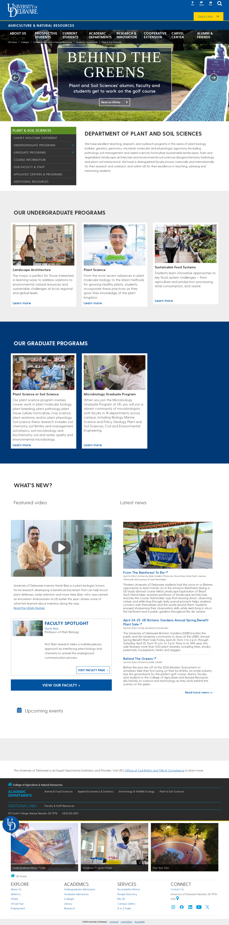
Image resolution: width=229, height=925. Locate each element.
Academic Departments (100, 35)
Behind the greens (138, 658)
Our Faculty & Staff (29, 167)
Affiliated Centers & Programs (38, 174)
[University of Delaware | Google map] (177, 898)
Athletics (16, 894)
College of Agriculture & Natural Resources (52, 42)
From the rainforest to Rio (144, 572)
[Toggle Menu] (73, 145)
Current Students (70, 35)
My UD (121, 898)
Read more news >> (199, 692)
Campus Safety (126, 903)
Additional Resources (31, 181)
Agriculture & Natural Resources (41, 25)
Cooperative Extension (155, 35)
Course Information (30, 159)
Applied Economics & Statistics (96, 791)
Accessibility (140, 922)
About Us (18, 33)
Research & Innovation (126, 35)
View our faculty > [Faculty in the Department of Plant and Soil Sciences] (61, 685)
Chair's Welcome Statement (35, 138)
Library (68, 903)
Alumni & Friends (205, 35)
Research (69, 908)
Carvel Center (177, 35)
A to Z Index (124, 908)
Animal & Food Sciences (58, 791)
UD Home (12, 42)
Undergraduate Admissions (79, 889)
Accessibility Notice (128, 889)
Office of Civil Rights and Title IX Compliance (155, 770)
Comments (114, 922)
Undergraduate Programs (35, 145)
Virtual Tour (17, 903)
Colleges (25, 42)
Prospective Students (46, 35)
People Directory (127, 894)
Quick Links (205, 16)
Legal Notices (126, 922)
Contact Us (177, 889)
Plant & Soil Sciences (111, 42)
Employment (18, 908)
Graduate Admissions (76, 894)
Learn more (22, 303)
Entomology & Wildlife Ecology (136, 791)
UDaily (14, 898)
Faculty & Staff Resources (59, 805)
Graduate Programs (30, 152)
